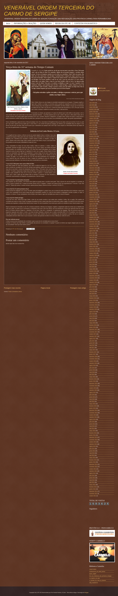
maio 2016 (92, 372)
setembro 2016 (93, 363)
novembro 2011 (93, 493)
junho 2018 (92, 316)
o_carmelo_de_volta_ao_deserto (97, 580)
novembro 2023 (93, 170)
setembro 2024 (93, 147)
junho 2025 (92, 127)
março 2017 (92, 349)
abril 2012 (91, 482)
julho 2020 (92, 260)
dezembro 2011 (93, 491)
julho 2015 (92, 394)
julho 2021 (92, 233)
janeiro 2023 (92, 192)
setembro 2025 (93, 120)
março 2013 (92, 457)
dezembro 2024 (93, 141)
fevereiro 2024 (93, 163)
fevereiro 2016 (93, 379)
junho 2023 (92, 181)
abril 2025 (91, 132)
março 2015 (92, 403)
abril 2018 (91, 320)
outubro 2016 (92, 361)
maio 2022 (92, 210)
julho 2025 (92, 125)
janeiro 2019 (92, 300)
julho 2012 (92, 475)
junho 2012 (92, 477)
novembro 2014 (93, 412)
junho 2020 (92, 262)
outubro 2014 (92, 415)
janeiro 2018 (92, 327)
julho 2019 (92, 287)
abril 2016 (91, 374)
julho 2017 (92, 340)
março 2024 (92, 161)
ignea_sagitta (92, 573)
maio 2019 (92, 291)
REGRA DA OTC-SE (63, 23)
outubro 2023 (92, 172)
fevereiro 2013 (93, 460)
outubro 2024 (92, 145)
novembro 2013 (93, 439)
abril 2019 (91, 293)
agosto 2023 (92, 177)
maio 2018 (92, 318)
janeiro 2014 (92, 435)
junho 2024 (92, 154)
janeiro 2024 (92, 165)
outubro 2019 (92, 280)
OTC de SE (103, 88)
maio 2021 (92, 237)
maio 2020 (92, 264)
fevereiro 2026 (93, 109)
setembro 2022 (93, 201)
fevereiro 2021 (93, 244)
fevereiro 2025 (93, 136)
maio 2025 (92, 129)
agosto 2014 (92, 419)
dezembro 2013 (93, 437)
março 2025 (92, 134)
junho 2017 (92, 343)
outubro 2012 (92, 469)
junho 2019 (92, 289)
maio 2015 (92, 399)
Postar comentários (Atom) (15, 291)
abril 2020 (91, 266)
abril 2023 (91, 185)
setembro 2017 (93, 336)
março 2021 (92, 242)
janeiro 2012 (92, 489)
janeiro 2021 (92, 246)
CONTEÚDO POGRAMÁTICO (85, 23)
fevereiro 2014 (93, 433)
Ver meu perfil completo (104, 90)
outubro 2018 (92, 307)
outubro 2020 (92, 253)
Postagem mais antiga (78, 288)
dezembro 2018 (93, 302)
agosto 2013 (92, 446)
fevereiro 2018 (93, 325)
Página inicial (45, 288)
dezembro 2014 (93, 410)
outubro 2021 (92, 226)
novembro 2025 (93, 116)
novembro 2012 (93, 466)
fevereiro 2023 (93, 190)
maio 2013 (92, 453)
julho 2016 (92, 367)
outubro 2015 (92, 388)
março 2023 (92, 188)
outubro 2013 (92, 442)
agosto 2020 (92, 257)
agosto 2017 (92, 338)
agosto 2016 (92, 365)
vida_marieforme (93, 582)
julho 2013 (92, 448)
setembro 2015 (93, 390)
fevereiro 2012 (93, 486)
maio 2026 (92, 102)
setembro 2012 (93, 471)
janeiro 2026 (92, 111)
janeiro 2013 (92, 462)
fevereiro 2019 (93, 298)
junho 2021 (92, 235)
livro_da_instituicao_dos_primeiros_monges (100, 576)
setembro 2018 (93, 309)
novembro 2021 (93, 224)
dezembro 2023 (93, 167)
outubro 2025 (92, 118)
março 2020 (92, 269)
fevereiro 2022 (93, 217)
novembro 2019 (93, 278)
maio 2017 (92, 345)
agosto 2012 (92, 473)
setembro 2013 (93, 444)
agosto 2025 (92, 123)
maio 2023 (92, 183)
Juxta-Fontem (92, 569)
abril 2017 (91, 347)
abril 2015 (91, 401)
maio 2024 (92, 156)
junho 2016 (92, 370)
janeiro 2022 (92, 219)
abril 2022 (91, 212)
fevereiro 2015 (93, 406)
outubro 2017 (92, 334)
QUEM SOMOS (46, 23)
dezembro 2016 (93, 356)
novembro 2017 (93, 331)
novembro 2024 (93, 143)
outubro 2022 (92, 199)
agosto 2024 (92, 149)
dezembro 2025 (93, 114)
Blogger (86, 592)
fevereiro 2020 (93, 271)
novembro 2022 (93, 197)
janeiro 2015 (92, 408)
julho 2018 (92, 313)
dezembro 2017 (93, 329)
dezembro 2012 (93, 464)
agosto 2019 (92, 284)
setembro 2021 (93, 228)
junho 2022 (92, 208)
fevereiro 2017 (93, 352)
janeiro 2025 (92, 138)
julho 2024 (92, 152)
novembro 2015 (93, 385)
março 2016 (92, 376)
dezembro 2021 (93, 221)
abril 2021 (91, 239)
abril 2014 (91, 428)
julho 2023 (92, 179)
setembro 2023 (93, 174)
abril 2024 (91, 158)
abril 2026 (91, 105)
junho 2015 (92, 397)
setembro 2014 (93, 417)
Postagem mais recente (12, 288)
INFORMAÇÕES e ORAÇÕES (25, 23)
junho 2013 (92, 451)
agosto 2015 (92, 392)
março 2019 (92, 296)
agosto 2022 (92, 203)
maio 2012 (92, 480)
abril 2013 (91, 455)
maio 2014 (92, 426)
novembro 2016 (93, 358)
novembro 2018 (93, 305)
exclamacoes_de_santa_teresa (97, 571)
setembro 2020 (93, 255)
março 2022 (92, 215)
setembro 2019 (93, 282)
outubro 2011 (92, 495)
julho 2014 (92, 421)
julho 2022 (92, 206)
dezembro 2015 (93, 383)
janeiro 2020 (92, 273)
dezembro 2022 (93, 194)
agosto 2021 (92, 230)
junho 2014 (92, 424)
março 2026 (92, 107)
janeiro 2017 (92, 354)
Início (8, 23)
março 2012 (92, 484)
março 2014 (92, 430)
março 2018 (92, 322)
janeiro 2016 (92, 381)
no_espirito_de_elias (94, 578)
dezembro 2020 (93, 248)
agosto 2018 (92, 311)
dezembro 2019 (93, 275)
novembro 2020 (93, 251)
